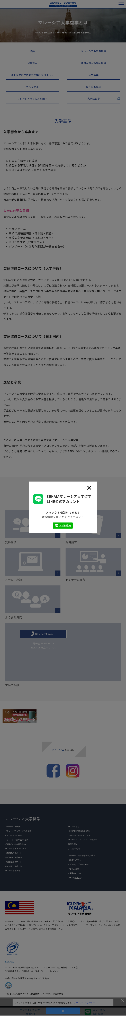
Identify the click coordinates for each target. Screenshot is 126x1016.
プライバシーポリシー (84, 1002)
